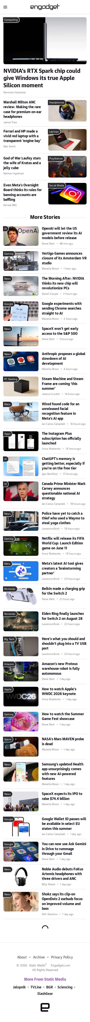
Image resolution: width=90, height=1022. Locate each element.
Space (7, 739)
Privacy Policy (62, 957)
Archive (39, 957)
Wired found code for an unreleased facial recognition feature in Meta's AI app (60, 411)
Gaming (8, 253)
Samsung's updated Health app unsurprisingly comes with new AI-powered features (62, 772)
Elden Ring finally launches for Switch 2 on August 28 (63, 616)
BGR (49, 987)
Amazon (9, 664)
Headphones (56, 102)
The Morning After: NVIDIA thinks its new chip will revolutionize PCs (63, 283)
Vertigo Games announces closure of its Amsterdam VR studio (64, 258)
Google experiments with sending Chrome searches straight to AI (62, 308)
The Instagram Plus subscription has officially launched (61, 438)
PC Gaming (10, 379)
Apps (7, 434)
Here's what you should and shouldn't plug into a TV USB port (64, 643)
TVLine (36, 987)
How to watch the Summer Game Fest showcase (63, 716)
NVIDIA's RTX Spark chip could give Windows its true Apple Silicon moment (41, 78)
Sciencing (65, 987)
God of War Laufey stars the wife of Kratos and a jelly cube (22, 163)
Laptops (54, 131)
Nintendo (9, 589)
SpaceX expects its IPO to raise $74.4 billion (62, 796)
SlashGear (45, 994)
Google (8, 304)
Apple (7, 689)
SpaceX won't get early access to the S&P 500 (60, 331)
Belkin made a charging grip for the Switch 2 (63, 591)
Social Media (56, 185)
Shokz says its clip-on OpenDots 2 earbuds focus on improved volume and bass (62, 901)
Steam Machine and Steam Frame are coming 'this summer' (62, 383)
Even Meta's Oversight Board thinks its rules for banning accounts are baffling (22, 192)
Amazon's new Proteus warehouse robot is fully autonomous (61, 668)
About (22, 957)
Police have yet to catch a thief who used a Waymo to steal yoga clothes (63, 518)
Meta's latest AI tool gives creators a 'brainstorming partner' (62, 568)
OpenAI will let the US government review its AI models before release (62, 233)
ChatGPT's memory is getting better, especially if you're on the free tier (63, 463)
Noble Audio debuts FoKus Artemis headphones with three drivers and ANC (62, 874)
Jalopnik (19, 987)
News (7, 278)
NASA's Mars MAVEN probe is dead (63, 741)
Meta (7, 404)
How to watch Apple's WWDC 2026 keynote (59, 691)
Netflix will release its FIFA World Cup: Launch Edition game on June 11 (63, 543)
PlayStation (56, 158)
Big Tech (9, 639)
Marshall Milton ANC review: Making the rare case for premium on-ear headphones (22, 109)
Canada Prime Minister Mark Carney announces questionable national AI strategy (63, 491)
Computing (11, 20)
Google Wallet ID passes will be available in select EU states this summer (64, 823)
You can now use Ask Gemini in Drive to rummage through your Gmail (64, 848)
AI (5, 228)
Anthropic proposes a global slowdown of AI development (63, 358)
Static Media (37, 965)
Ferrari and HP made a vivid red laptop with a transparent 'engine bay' (22, 136)
